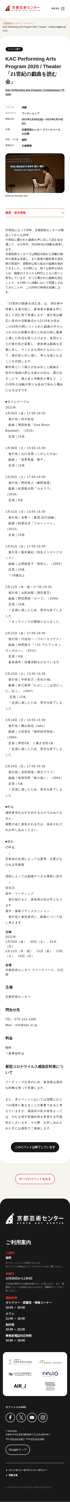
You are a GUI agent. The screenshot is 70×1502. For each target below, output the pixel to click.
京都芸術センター (22, 7)
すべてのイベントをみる (35, 1179)
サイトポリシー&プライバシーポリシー (28, 1470)
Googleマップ (18, 1449)
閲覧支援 (13, 1475)
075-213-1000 (17, 1439)
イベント (27, 23)
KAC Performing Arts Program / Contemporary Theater (34, 92)
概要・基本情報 (15, 212)
